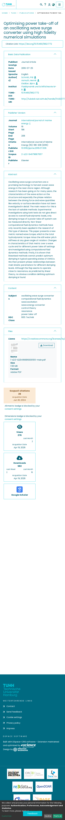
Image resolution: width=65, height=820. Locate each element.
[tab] (32, 54)
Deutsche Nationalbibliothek (14, 774)
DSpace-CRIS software (23, 741)
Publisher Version (16, 112)
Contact (9, 706)
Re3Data (23, 786)
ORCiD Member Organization (34, 773)
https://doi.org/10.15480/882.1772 (35, 43)
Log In (49, 4)
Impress (9, 728)
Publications (27, 13)
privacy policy (36, 811)
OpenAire (22, 799)
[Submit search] (41, 4)
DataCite (52, 773)
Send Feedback (12, 711)
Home (5, 13)
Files (10, 331)
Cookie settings (12, 717)
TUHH (13, 13)
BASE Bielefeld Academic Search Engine (42, 799)
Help (45, 4)
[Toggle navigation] (59, 4)
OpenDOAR (44, 786)
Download (46, 345)
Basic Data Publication (19, 54)
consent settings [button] (13, 408)
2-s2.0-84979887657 (31, 154)
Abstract (12, 174)
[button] (53, 4)
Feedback (32, 813)
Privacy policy (11, 722)
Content (12, 288)
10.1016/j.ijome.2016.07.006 (33, 148)
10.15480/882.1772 (30, 92)
